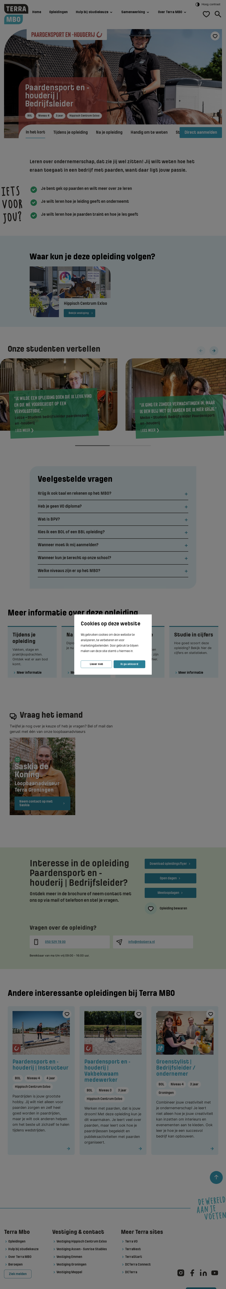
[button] (134, 651)
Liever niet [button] (96, 664)
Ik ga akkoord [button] (129, 664)
